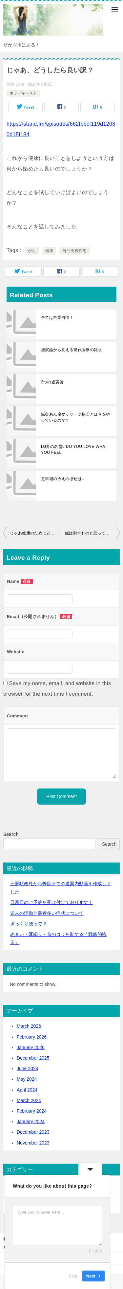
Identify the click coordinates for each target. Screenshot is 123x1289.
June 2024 (27, 1068)
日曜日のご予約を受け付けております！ (51, 902)
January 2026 (31, 1047)
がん (32, 250)
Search (11, 834)
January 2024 (31, 1121)
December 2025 (33, 1058)
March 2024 (29, 1100)
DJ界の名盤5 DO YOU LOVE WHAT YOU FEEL (74, 449)
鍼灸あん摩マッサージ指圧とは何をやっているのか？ (75, 417)
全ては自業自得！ (57, 317)
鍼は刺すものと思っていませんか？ (92, 533)
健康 (49, 250)
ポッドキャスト (23, 93)
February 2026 (32, 1037)
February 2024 (32, 1111)
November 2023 (33, 1143)
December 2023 (33, 1132)
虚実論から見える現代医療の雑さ (71, 350)
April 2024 (27, 1090)
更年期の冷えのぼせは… (63, 479)
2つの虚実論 (52, 382)
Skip (73, 1275)
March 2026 (29, 1026)
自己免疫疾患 (74, 250)
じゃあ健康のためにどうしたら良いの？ (36, 533)
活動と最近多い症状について (47, 913)
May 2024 (27, 1079)
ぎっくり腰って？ (28, 923)
